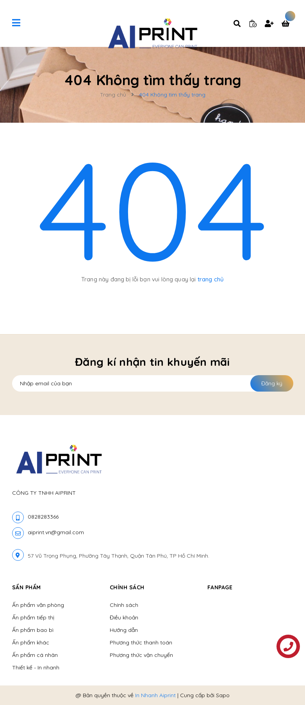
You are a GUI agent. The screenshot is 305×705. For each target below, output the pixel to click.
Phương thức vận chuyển (141, 654)
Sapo (223, 695)
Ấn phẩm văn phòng (38, 604)
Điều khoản (124, 617)
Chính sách (124, 604)
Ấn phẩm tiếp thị (33, 617)
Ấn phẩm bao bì (33, 629)
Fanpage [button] (220, 587)
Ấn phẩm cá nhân (35, 654)
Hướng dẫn (124, 629)
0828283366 (43, 516)
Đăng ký (271, 383)
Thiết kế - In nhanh (35, 667)
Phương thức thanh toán (141, 642)
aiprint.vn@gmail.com (56, 532)
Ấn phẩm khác (30, 642)
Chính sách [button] (127, 587)
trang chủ (211, 279)
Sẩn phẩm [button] (26, 587)
